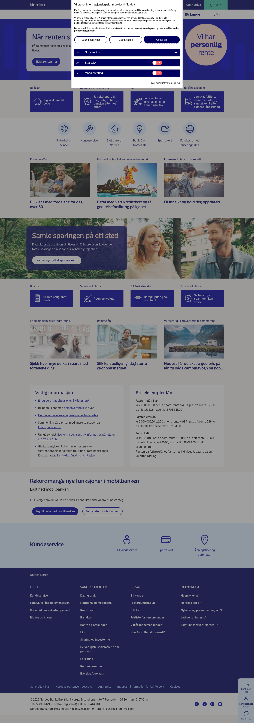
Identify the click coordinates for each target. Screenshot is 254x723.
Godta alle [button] (162, 39)
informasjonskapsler (145, 28)
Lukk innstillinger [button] (91, 39)
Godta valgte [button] (126, 39)
